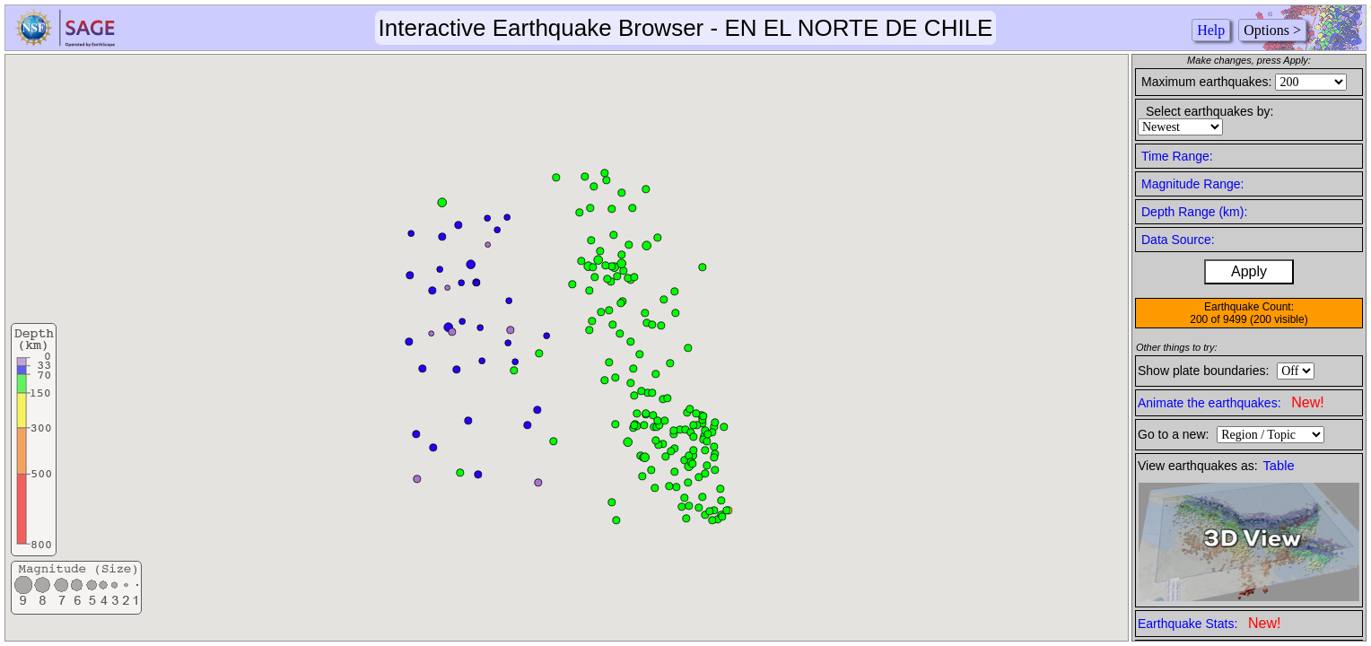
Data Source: (1178, 239)
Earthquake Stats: (1209, 623)
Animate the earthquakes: (1231, 402)
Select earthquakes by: (1209, 111)
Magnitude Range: (1192, 184)
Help (1211, 30)
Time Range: (1177, 156)
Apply (1249, 271)
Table (1279, 465)
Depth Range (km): (1194, 212)
